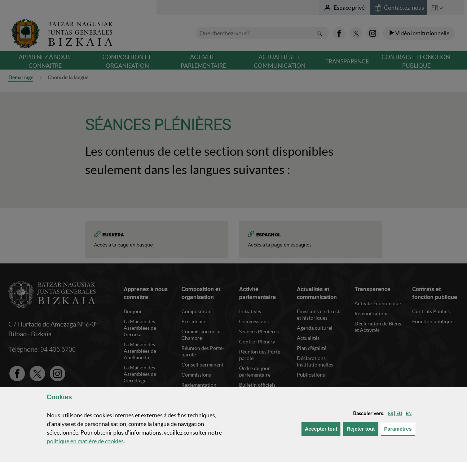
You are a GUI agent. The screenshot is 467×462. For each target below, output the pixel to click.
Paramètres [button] (399, 428)
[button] (390, 413)
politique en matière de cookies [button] (85, 441)
